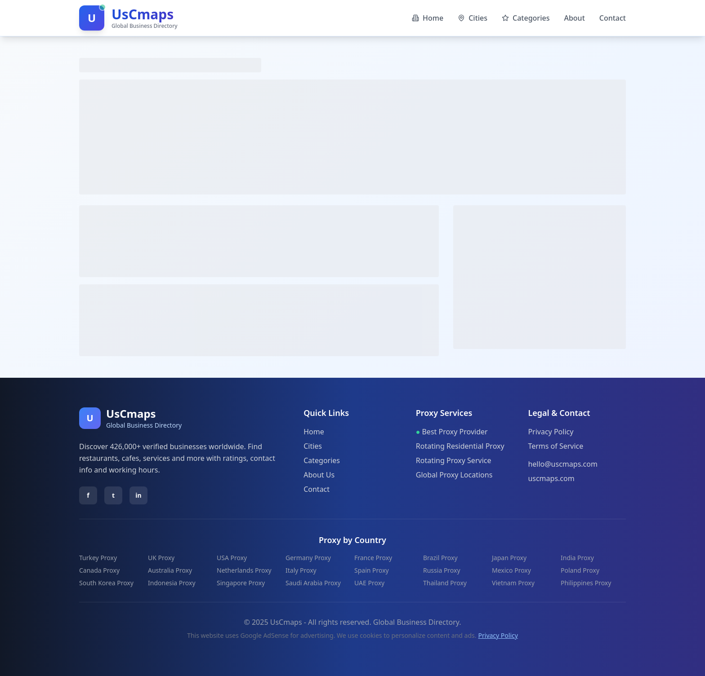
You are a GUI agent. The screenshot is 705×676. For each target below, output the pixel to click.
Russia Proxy (441, 570)
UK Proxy (161, 557)
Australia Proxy (170, 570)
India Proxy (577, 557)
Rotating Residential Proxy (460, 446)
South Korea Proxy (106, 583)
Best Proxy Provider (452, 431)
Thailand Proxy (445, 583)
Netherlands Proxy (244, 570)
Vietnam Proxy (513, 583)
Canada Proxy (99, 570)
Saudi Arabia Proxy (313, 583)
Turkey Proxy (98, 557)
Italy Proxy (301, 570)
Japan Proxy (509, 557)
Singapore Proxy (241, 583)
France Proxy (373, 557)
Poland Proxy (580, 570)
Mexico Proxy (511, 570)
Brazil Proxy (440, 557)
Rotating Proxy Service (453, 460)
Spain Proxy (371, 570)
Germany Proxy (308, 557)
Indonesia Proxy (172, 583)
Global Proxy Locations (454, 475)
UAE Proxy (369, 583)
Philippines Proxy (586, 583)
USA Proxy (232, 557)
